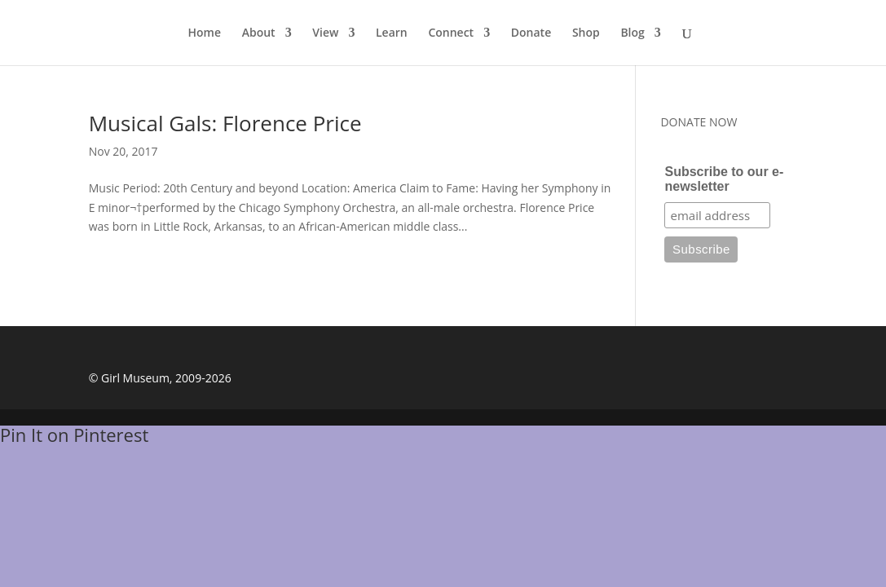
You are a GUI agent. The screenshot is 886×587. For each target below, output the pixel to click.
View (325, 33)
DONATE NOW (698, 122)
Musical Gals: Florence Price (225, 123)
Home (205, 33)
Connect (451, 33)
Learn (392, 33)
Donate (531, 33)
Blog (632, 33)
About (258, 33)
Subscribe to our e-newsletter (723, 179)
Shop (586, 33)
